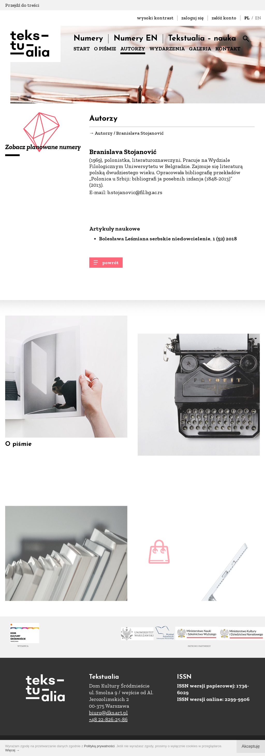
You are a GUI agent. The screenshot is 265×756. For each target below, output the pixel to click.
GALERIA (200, 48)
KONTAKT (227, 48)
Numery (88, 39)
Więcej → (12, 750)
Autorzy (104, 133)
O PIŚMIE (105, 48)
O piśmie (18, 452)
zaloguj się (192, 18)
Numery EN (136, 39)
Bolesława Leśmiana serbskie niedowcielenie (154, 259)
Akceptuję (251, 746)
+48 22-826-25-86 (108, 719)
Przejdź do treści (22, 5)
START (81, 48)
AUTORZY (132, 48)
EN (258, 17)
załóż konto (224, 18)
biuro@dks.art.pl (108, 712)
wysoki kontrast (155, 18)
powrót (110, 265)
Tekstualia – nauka (202, 39)
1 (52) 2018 (225, 259)
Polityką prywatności (99, 746)
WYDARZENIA (167, 48)
